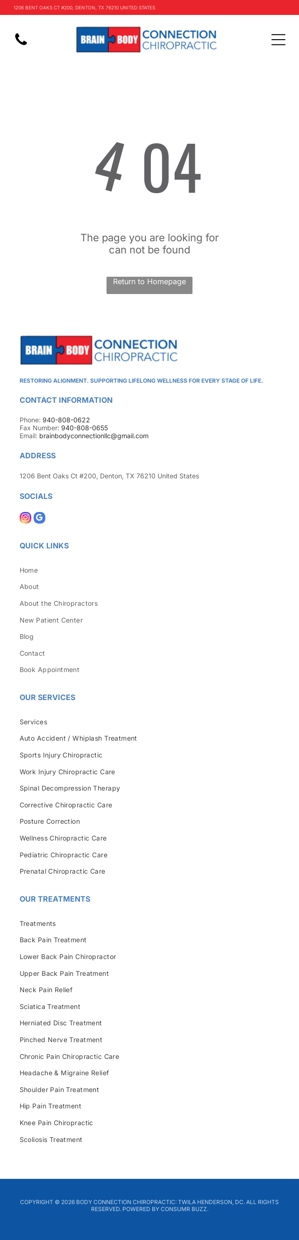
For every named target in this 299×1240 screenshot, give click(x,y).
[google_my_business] (39, 519)
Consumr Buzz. (184, 1208)
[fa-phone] (21, 44)
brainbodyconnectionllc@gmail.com (94, 436)
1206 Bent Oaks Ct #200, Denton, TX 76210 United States (109, 476)
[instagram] (25, 519)
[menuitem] (150, 569)
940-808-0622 (66, 420)
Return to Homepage (149, 281)
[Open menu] (278, 40)
